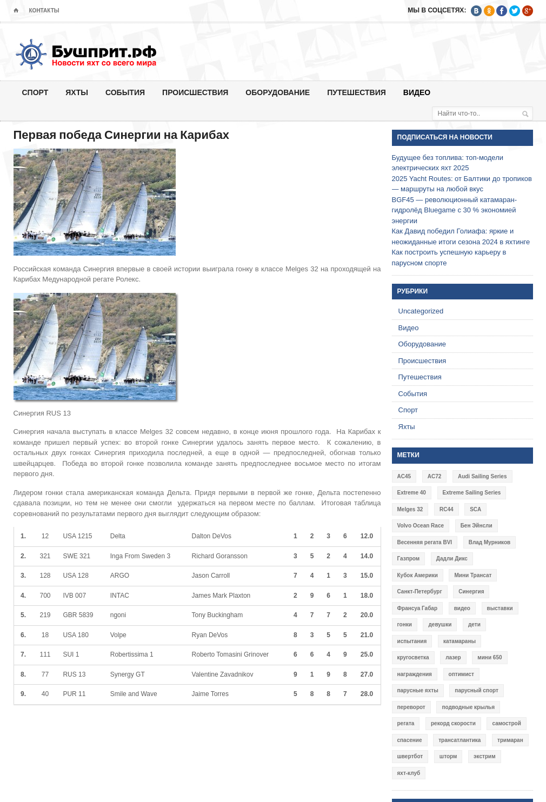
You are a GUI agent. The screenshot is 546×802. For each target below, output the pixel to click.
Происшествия (195, 92)
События (125, 92)
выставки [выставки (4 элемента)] (500, 608)
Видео (416, 92)
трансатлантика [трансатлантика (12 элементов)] (459, 740)
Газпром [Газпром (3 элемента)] (408, 559)
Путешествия (356, 92)
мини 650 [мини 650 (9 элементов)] (489, 657)
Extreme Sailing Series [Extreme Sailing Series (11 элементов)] (472, 493)
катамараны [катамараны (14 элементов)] (459, 641)
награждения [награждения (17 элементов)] (414, 674)
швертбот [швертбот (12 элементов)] (410, 756)
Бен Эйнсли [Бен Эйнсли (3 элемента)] (476, 526)
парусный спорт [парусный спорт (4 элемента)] (476, 690)
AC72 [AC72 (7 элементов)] (435, 476)
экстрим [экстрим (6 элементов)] (485, 756)
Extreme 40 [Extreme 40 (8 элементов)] (411, 493)
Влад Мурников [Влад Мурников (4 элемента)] (489, 542)
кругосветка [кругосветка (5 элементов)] (413, 657)
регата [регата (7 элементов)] (406, 723)
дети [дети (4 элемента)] (474, 624)
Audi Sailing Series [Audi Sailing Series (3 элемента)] (482, 476)
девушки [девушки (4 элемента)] (439, 624)
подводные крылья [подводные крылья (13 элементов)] (468, 707)
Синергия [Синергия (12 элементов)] (471, 591)
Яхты (76, 92)
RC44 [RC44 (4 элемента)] (447, 509)
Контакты (44, 11)
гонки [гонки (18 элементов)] (404, 624)
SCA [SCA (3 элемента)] (475, 509)
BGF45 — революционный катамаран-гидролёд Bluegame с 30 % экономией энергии (454, 210)
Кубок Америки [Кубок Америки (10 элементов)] (417, 575)
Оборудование (277, 92)
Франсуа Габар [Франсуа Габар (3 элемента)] (417, 608)
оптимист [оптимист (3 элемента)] (461, 674)
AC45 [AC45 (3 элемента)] (404, 476)
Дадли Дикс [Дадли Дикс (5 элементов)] (452, 559)
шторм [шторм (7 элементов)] (448, 756)
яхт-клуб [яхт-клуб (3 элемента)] (409, 773)
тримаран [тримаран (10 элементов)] (510, 740)
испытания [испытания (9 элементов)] (412, 641)
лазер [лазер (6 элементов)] (453, 657)
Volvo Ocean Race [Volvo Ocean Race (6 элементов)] (420, 526)
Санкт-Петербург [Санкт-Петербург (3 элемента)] (419, 591)
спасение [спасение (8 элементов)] (409, 740)
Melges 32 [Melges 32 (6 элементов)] (410, 509)
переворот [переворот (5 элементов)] (411, 707)
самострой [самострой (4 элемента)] (506, 723)
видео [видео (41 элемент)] (462, 608)
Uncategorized (421, 311)
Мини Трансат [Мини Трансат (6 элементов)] (472, 575)
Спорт (35, 92)
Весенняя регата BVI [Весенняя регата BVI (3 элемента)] (424, 542)
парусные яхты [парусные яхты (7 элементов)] (417, 690)
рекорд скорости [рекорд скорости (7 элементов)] (453, 723)
